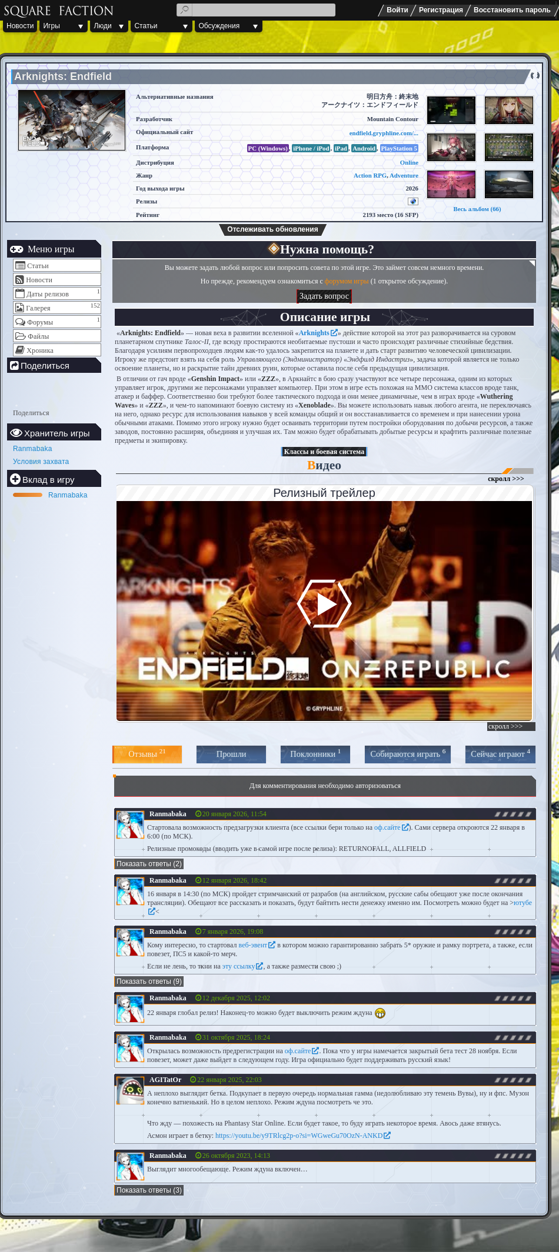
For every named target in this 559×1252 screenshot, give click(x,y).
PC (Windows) (268, 148)
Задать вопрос (324, 296)
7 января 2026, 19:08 (233, 931)
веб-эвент (253, 945)
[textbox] (256, 10)
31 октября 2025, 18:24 (236, 1037)
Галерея (38, 308)
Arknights (314, 333)
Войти (397, 10)
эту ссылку (238, 966)
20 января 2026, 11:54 (234, 814)
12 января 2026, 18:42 (234, 880)
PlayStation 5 (399, 148)
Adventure (404, 175)
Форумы (40, 322)
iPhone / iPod (311, 148)
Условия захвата (41, 462)
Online (409, 162)
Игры (51, 26)
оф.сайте (387, 827)
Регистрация (441, 10)
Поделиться (31, 413)
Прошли (232, 754)
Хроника (40, 350)
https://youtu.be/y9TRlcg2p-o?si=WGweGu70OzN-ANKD (298, 1135)
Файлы (38, 336)
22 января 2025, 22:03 (229, 1080)
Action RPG (370, 175)
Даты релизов (47, 294)
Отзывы (146, 753)
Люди (102, 26)
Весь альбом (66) (477, 208)
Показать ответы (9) (149, 981)
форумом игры (347, 281)
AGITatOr (165, 1080)
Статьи (145, 26)
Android (363, 148)
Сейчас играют (500, 753)
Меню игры (50, 249)
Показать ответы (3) (149, 1190)
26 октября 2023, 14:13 (236, 1155)
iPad (341, 148)
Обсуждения (218, 26)
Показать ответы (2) (149, 864)
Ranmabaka (32, 449)
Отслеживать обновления (272, 229)
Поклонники (315, 753)
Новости (20, 26)
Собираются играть (407, 753)
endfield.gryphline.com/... (384, 132)
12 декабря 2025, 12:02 (236, 998)
